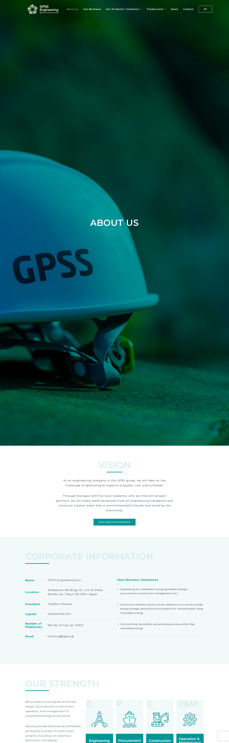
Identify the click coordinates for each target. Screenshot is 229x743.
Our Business (90, 9)
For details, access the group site (115, 711)
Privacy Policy (33, 735)
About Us (70, 9)
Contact (186, 9)
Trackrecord (154, 9)
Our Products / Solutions (121, 9)
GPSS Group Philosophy (114, 145)
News (172, 9)
